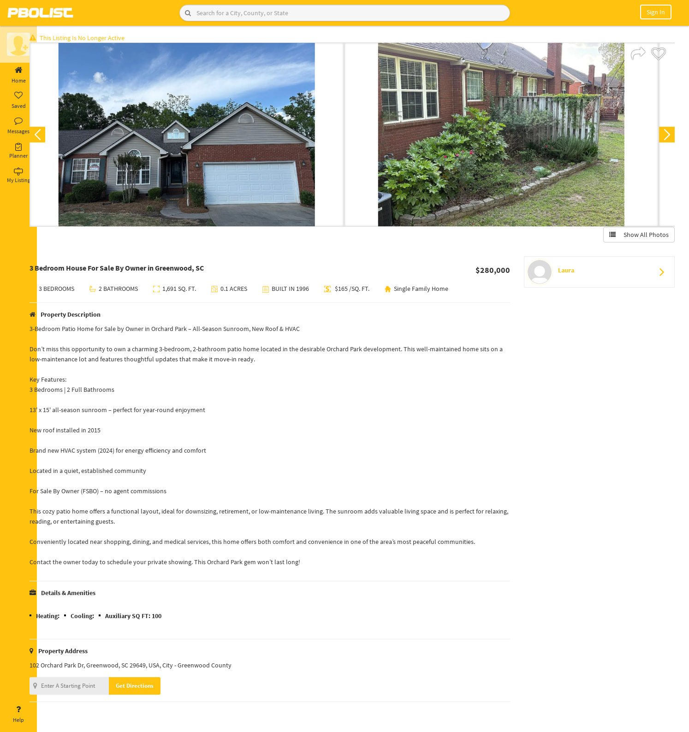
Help (18, 714)
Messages (18, 126)
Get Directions (149, 687)
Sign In (656, 12)
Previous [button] (51, 136)
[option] (201, 136)
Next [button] (665, 136)
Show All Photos (637, 236)
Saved (18, 100)
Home (18, 75)
